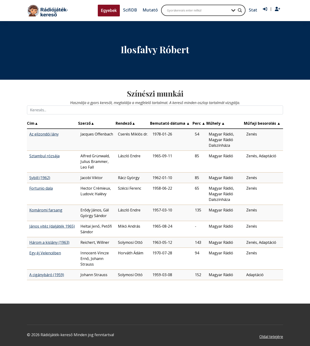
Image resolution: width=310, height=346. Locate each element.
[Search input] (198, 10)
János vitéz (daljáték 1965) (52, 226)
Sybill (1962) (39, 177)
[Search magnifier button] (240, 10)
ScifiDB (130, 10)
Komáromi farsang (45, 210)
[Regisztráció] (277, 9)
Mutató (150, 10)
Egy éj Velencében (45, 253)
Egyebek (109, 10)
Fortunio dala (41, 188)
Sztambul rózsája (44, 155)
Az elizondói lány (44, 134)
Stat (253, 10)
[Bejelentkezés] (265, 9)
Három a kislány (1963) (49, 242)
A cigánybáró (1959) (46, 274)
